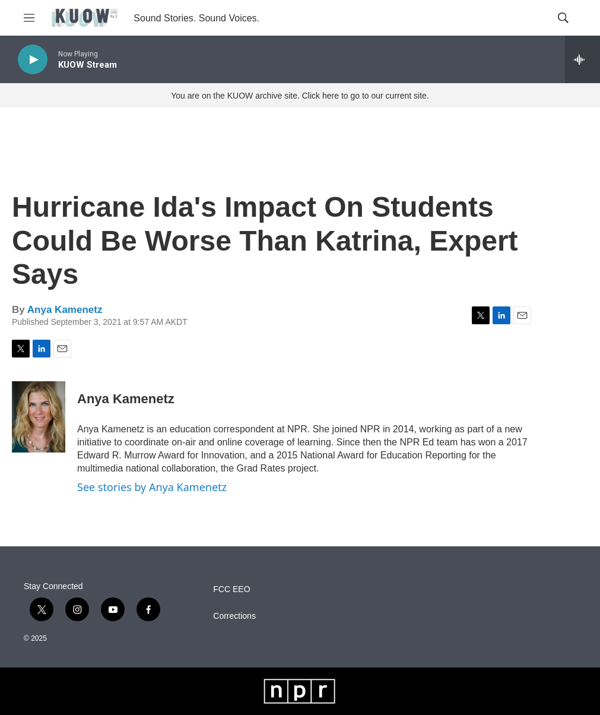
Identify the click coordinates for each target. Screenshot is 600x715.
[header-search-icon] (563, 17)
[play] (32, 60)
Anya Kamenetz (65, 309)
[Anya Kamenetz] (38, 417)
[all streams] (582, 59)
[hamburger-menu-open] (29, 18)
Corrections (234, 616)
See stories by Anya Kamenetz (152, 487)
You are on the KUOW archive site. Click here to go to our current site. (299, 95)
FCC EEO (231, 589)
